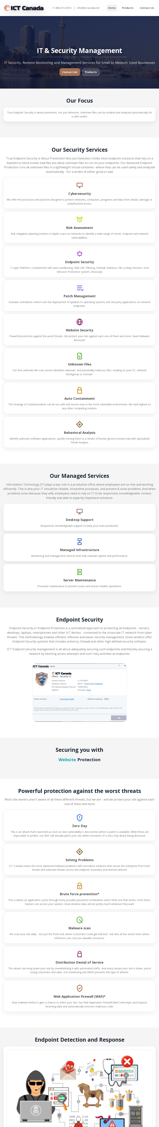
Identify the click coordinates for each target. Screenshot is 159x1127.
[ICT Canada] (24, 8)
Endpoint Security (79, 262)
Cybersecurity (79, 193)
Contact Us (147, 8)
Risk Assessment (79, 227)
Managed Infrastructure (79, 550)
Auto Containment (79, 398)
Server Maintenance (79, 580)
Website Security (79, 330)
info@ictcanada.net (88, 8)
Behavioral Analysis (79, 432)
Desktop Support (80, 520)
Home (112, 8)
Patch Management (79, 296)
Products (127, 8)
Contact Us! (69, 72)
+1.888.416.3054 (61, 8)
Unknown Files (79, 364)
